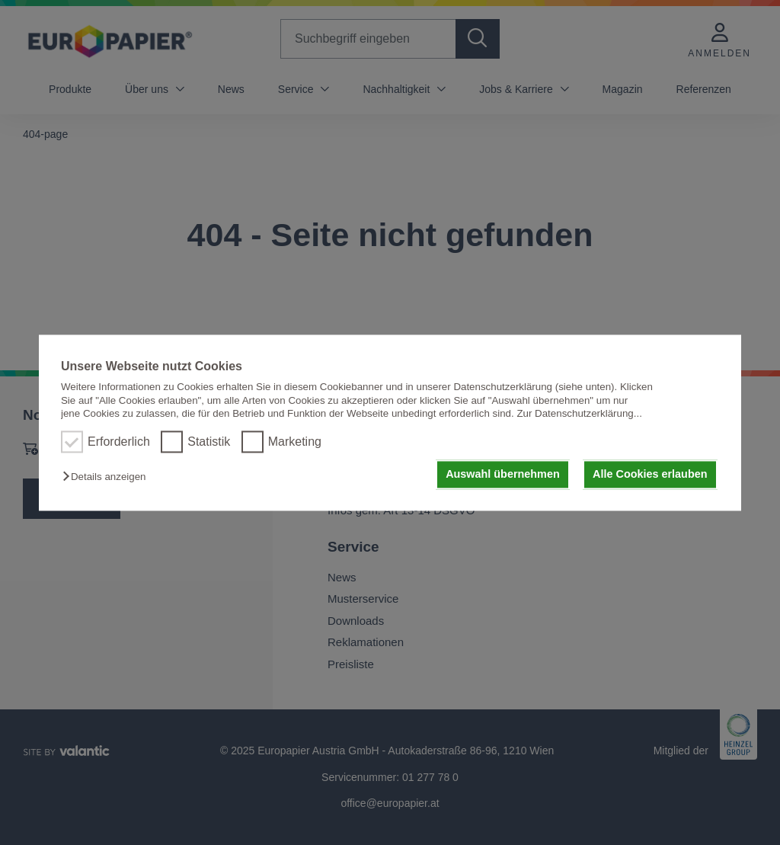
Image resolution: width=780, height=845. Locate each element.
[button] (108, 477)
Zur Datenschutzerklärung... (578, 413)
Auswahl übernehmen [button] (503, 475)
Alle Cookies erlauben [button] (650, 475)
